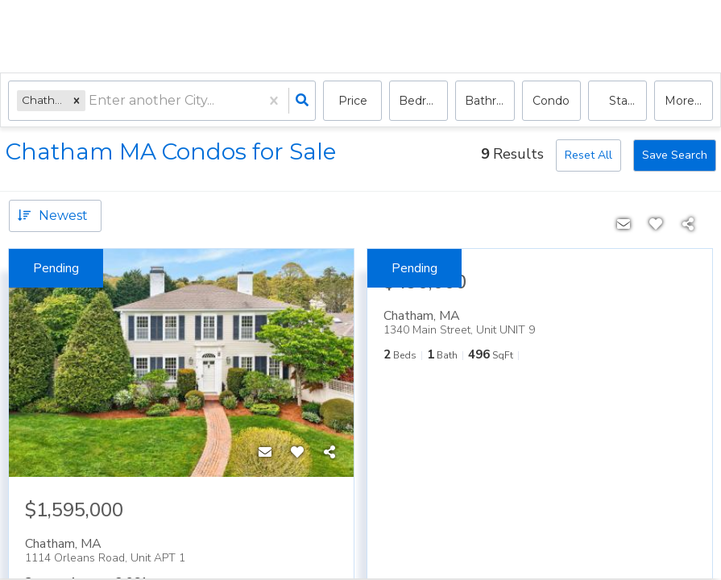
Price (352, 100)
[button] (76, 100)
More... (683, 100)
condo (551, 100)
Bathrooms (489, 100)
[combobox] (90, 101)
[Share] (329, 453)
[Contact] (265, 453)
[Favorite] (297, 453)
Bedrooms (423, 100)
